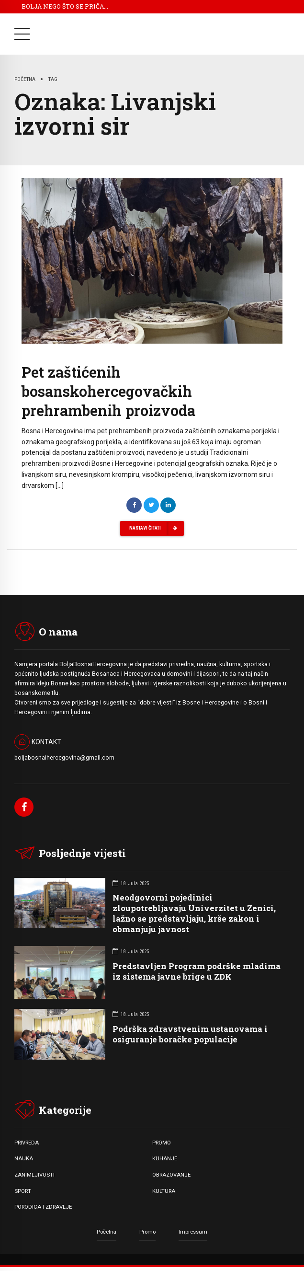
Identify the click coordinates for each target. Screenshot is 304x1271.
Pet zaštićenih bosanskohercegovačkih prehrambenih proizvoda (108, 391)
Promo (147, 1231)
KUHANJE (164, 1158)
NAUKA (23, 1158)
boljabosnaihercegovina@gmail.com (64, 757)
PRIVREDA (26, 1142)
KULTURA (163, 1191)
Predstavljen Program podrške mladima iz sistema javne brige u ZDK (197, 971)
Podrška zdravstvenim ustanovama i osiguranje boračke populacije (190, 1034)
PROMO (161, 1142)
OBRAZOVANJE (171, 1174)
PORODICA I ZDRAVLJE (43, 1206)
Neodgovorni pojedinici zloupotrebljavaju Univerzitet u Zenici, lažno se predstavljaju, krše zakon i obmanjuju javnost (194, 913)
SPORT (22, 1191)
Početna (24, 79)
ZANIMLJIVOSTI (34, 1174)
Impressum (193, 1231)
